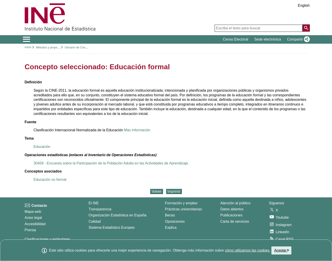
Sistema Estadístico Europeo (112, 227)
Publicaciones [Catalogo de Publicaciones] (231, 215)
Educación (42, 147)
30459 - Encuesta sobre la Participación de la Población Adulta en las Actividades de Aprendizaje (111, 163)
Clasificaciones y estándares (47, 239)
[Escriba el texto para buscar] (259, 28)
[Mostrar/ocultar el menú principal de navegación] (26, 39)
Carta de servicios (234, 221)
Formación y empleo (181, 203)
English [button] (304, 5)
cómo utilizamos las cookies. (247, 250)
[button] (297, 39)
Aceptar (281, 250)
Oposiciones (175, 221)
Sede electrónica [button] (267, 39)
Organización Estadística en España (118, 215)
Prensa (30, 230)
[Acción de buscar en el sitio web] (306, 28)
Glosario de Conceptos (79, 47)
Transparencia (100, 209)
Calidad (95, 221)
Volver (156, 191)
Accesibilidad (35, 224)
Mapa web (33, 212)
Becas (170, 215)
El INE (94, 203)
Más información (137, 130)
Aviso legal (33, 218)
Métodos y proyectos (49, 47)
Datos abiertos (232, 209)
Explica (171, 227)
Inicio (28, 47)
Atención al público (235, 203)
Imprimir (173, 191)
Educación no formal (50, 179)
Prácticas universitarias (183, 209)
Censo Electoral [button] (235, 39)
